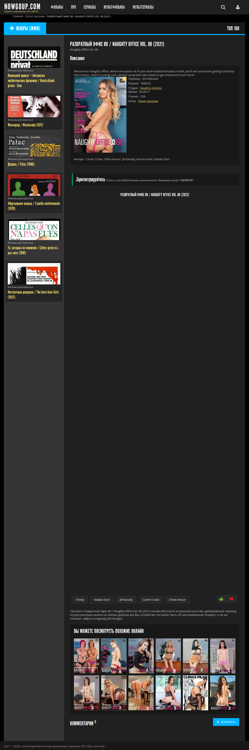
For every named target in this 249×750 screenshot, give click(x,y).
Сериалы (90, 7)
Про (73, 7)
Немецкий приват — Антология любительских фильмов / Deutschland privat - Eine (31, 80)
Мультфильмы (114, 7)
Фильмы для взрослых (20, 70)
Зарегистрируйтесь (90, 179)
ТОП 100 (233, 28)
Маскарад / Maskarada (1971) (25, 125)
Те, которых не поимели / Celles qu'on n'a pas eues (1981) (33, 250)
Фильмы (57, 7)
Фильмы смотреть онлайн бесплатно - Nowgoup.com (23, 7)
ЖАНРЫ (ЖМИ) (25, 28)
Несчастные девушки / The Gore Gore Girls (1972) (33, 295)
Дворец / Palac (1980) (21, 164)
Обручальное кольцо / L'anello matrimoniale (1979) (34, 206)
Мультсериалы (143, 7)
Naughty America (151, 88)
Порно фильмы (148, 101)
